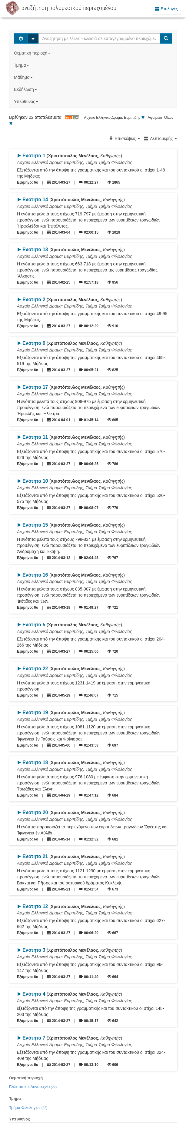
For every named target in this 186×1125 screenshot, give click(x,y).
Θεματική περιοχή (32, 53)
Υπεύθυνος (26, 101)
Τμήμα (22, 65)
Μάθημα (24, 77)
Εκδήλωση (26, 89)
